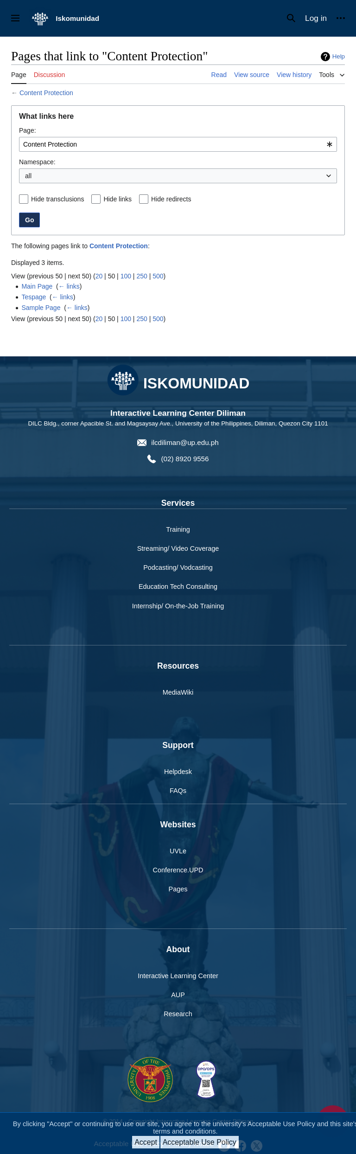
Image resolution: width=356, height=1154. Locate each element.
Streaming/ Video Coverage (178, 548)
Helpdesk (178, 771)
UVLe (178, 851)
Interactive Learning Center (178, 976)
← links (69, 286)
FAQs (178, 790)
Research (178, 1014)
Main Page (36, 286)
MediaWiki (178, 692)
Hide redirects (171, 199)
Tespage (33, 297)
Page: (27, 130)
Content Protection (46, 93)
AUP (178, 995)
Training (178, 529)
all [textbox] (28, 176)
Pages (178, 889)
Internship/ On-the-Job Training (178, 606)
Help (338, 56)
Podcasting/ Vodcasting (178, 567)
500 (158, 276)
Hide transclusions (57, 199)
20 (99, 276)
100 (126, 276)
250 (141, 276)
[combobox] (178, 144)
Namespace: (37, 162)
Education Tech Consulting (178, 586)
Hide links (117, 199)
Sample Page (40, 307)
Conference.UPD (178, 870)
